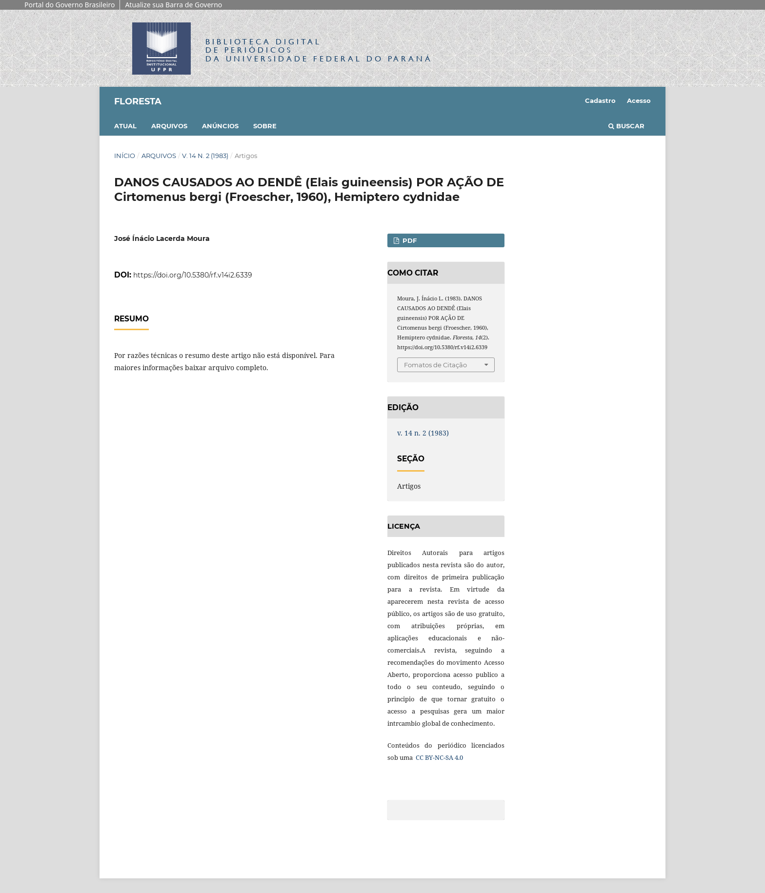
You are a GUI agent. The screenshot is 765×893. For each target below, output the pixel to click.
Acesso (639, 100)
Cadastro (600, 100)
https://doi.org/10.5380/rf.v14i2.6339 (192, 275)
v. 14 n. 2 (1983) (205, 155)
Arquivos (169, 126)
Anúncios (220, 126)
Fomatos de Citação (435, 365)
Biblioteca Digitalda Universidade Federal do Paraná (319, 50)
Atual (125, 126)
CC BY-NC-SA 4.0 (438, 757)
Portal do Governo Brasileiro (69, 4)
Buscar (626, 126)
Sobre (265, 126)
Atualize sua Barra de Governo (173, 4)
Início (124, 155)
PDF (409, 240)
